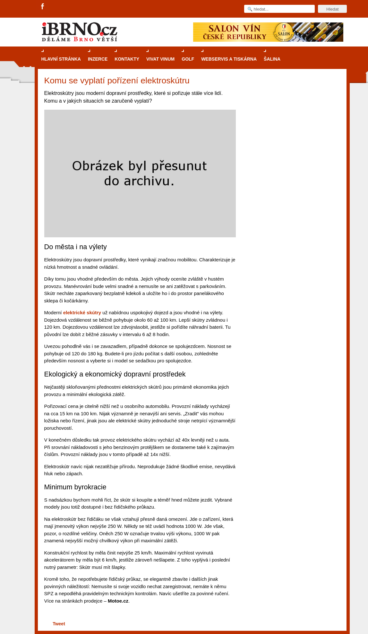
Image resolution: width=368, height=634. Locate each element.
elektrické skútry (82, 312)
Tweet (59, 623)
